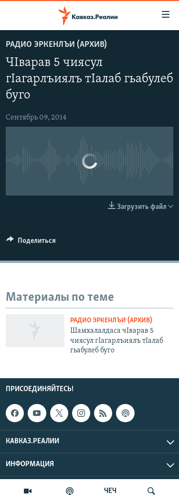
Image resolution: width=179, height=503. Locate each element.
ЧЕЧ (110, 491)
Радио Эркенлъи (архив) (56, 44)
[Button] (31, 243)
